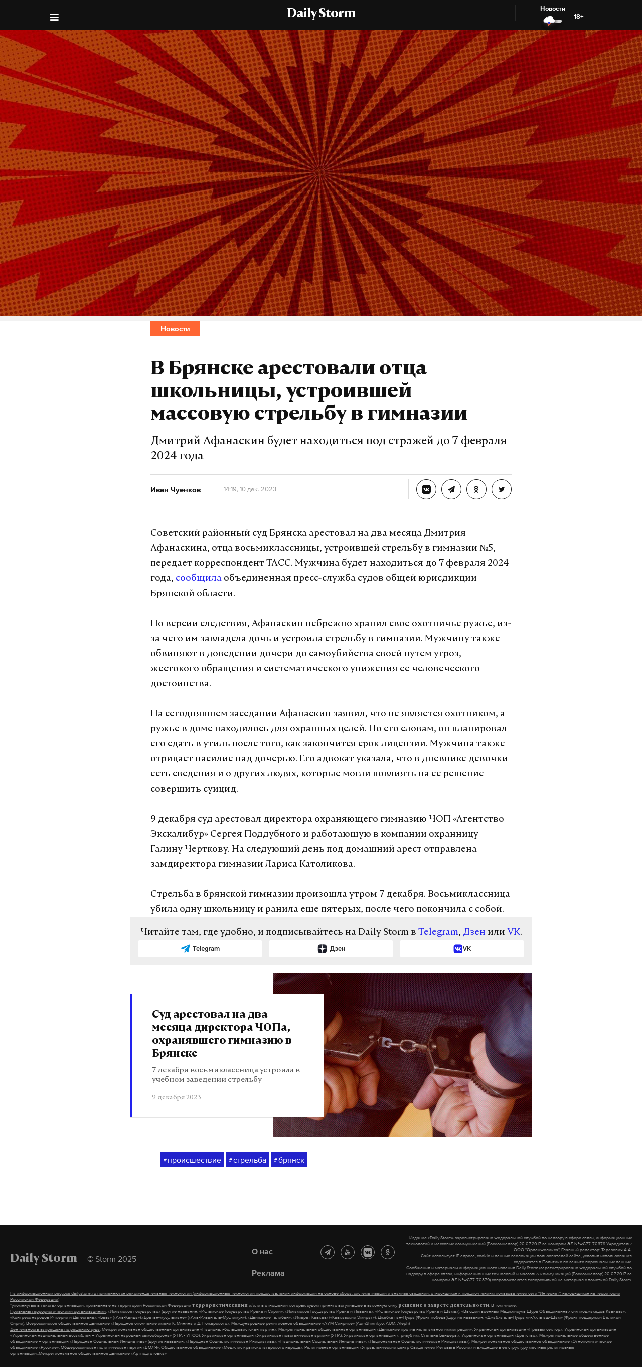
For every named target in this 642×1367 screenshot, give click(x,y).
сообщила (199, 578)
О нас (262, 1251)
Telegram (438, 932)
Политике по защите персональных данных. (587, 1261)
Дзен (474, 932)
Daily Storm (321, 14)
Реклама (268, 1272)
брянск (289, 1160)
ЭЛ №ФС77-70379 (586, 1243)
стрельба (247, 1160)
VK (513, 932)
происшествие (192, 1160)
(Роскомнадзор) (502, 1243)
